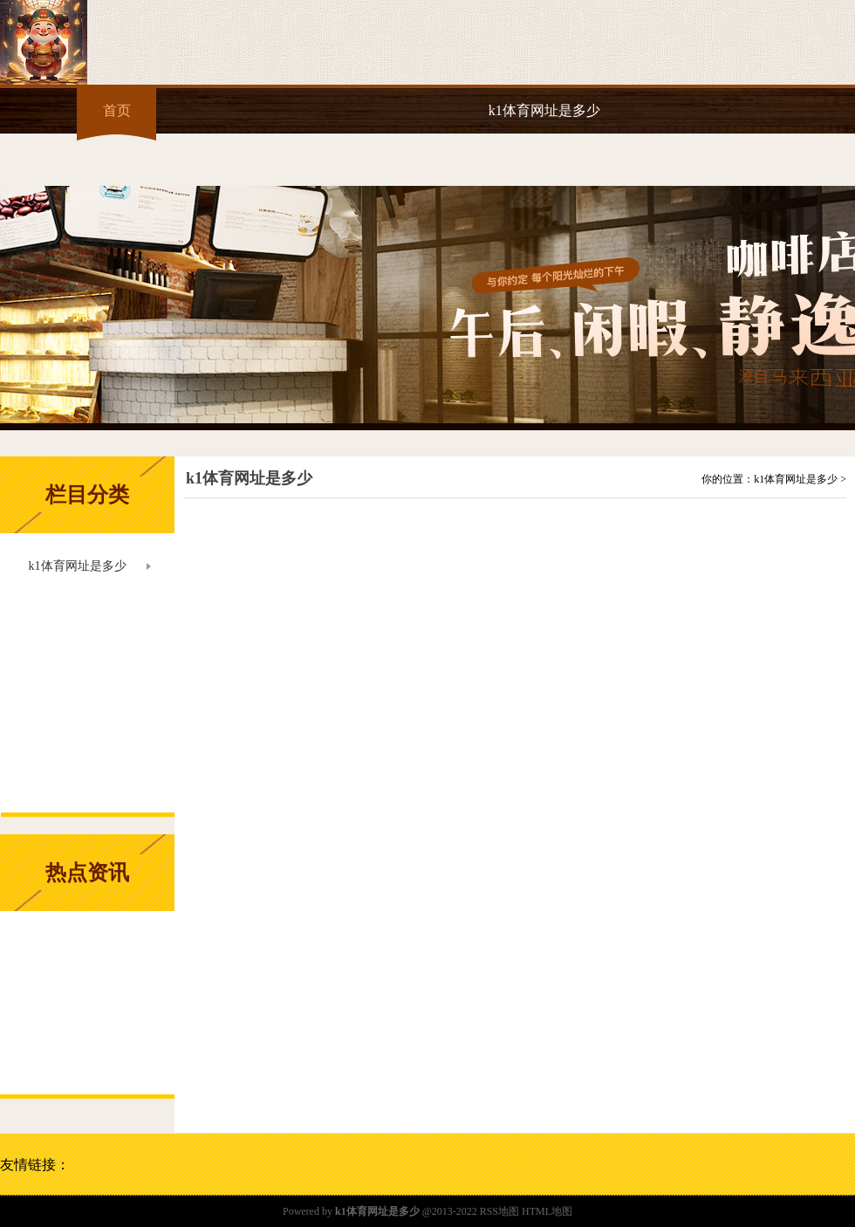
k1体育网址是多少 (544, 110)
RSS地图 (499, 1211)
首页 (117, 110)
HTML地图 (547, 1211)
